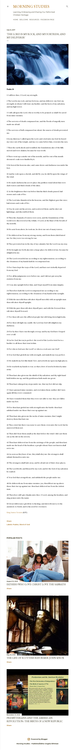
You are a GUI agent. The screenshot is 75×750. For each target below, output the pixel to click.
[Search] (67, 6)
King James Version (15, 512)
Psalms (16, 525)
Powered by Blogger (37, 739)
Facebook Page (47, 20)
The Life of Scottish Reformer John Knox (35, 657)
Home (15, 20)
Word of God (24, 525)
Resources (34, 20)
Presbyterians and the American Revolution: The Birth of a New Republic (35, 719)
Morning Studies (31, 6)
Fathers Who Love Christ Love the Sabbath (36, 584)
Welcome (23, 20)
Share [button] (9, 521)
